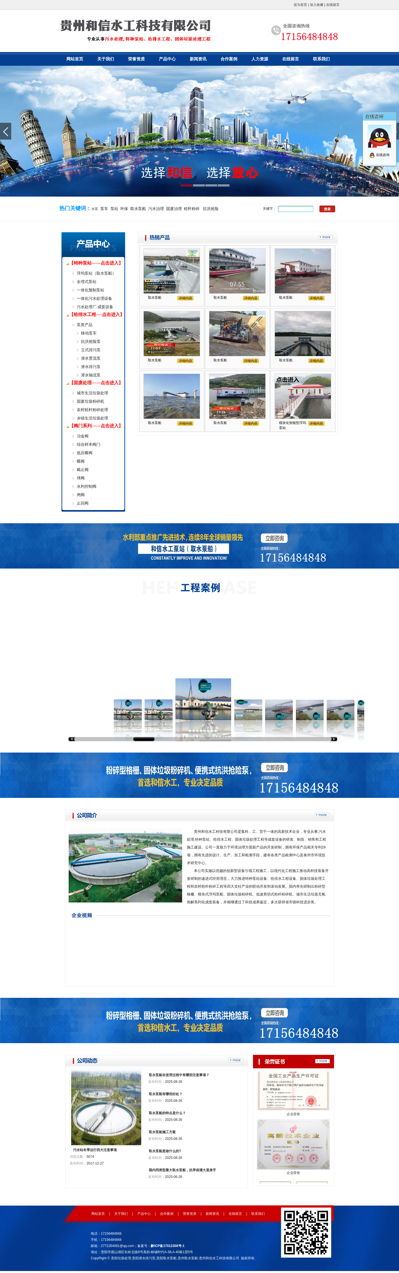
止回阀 (83, 503)
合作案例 (229, 58)
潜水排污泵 (91, 366)
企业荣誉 (293, 1119)
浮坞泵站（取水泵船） (96, 273)
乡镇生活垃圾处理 (92, 418)
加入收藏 (316, 5)
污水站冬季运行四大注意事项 (95, 1150)
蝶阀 (81, 461)
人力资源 (259, 58)
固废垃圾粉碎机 (90, 401)
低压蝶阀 (84, 453)
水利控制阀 (86, 486)
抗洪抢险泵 (91, 341)
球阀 (81, 478)
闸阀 (81, 494)
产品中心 (167, 58)
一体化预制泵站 (90, 290)
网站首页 (74, 58)
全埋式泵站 (86, 281)
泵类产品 (84, 324)
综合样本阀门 (88, 444)
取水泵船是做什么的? (165, 1151)
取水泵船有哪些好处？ (165, 1094)
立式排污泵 (91, 350)
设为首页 (300, 5)
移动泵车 (89, 333)
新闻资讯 (198, 58)
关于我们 (105, 58)
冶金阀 (83, 436)
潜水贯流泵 (91, 358)
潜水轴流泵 (91, 375)
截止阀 (83, 469)
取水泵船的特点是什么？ (167, 1113)
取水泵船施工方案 (162, 1132)
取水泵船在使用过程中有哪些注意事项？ (179, 1075)
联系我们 (321, 58)
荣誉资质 (136, 58)
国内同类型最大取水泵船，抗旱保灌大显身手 (182, 1170)
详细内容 (185, 298)
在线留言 (333, 5)
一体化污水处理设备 (94, 298)
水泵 (94, 209)
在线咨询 (379, 155)
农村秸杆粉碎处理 (92, 409)
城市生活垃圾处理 (92, 393)
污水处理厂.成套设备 (95, 307)
